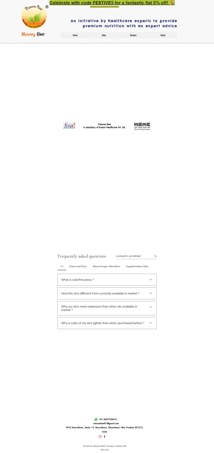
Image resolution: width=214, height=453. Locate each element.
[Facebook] (104, 436)
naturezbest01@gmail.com (106, 423)
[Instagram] (100, 436)
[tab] (62, 266)
